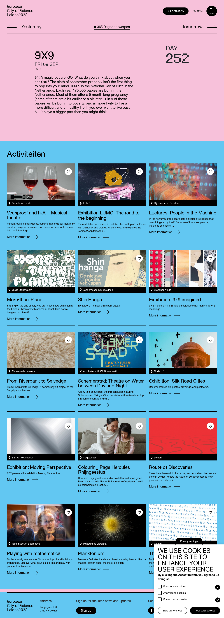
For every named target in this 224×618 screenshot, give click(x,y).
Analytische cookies (174, 593)
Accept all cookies (205, 611)
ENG (200, 11)
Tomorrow (199, 27)
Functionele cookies (174, 587)
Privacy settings (189, 541)
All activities (176, 11)
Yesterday (24, 27)
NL (194, 11)
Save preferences (172, 611)
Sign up (86, 611)
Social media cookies (175, 599)
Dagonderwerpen (112, 27)
